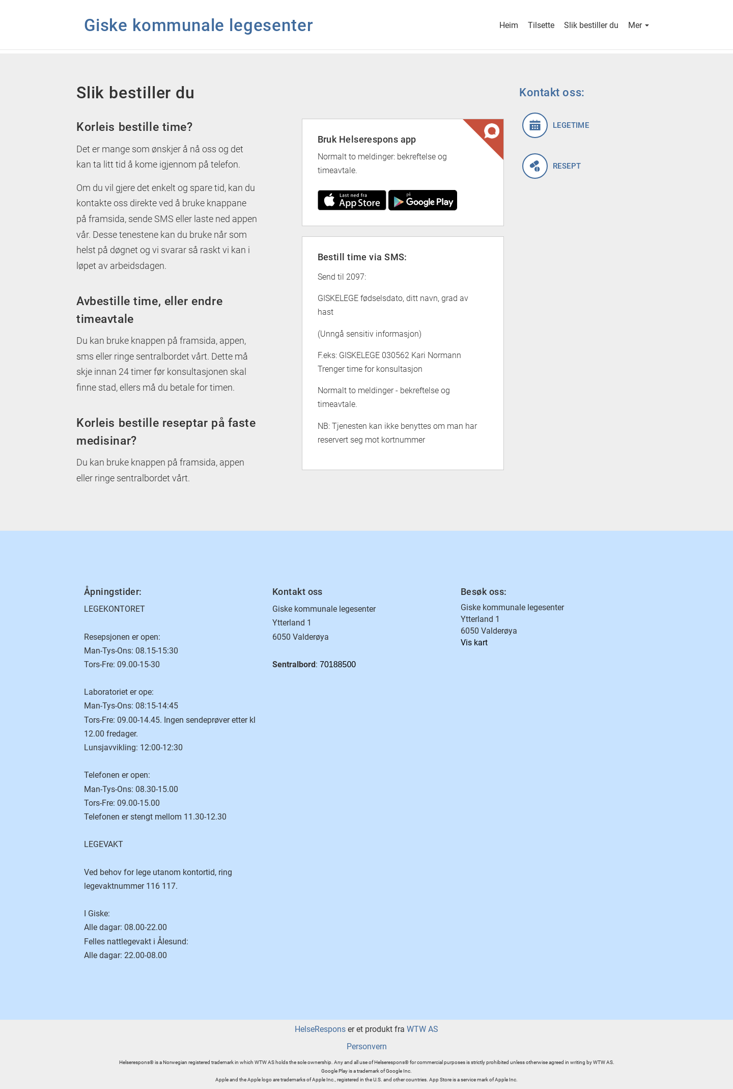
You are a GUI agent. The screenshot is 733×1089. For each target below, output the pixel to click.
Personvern (367, 1046)
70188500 (338, 664)
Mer (638, 26)
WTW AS (422, 1029)
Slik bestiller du (591, 26)
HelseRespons (320, 1029)
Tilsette (541, 26)
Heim (508, 26)
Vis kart (474, 642)
